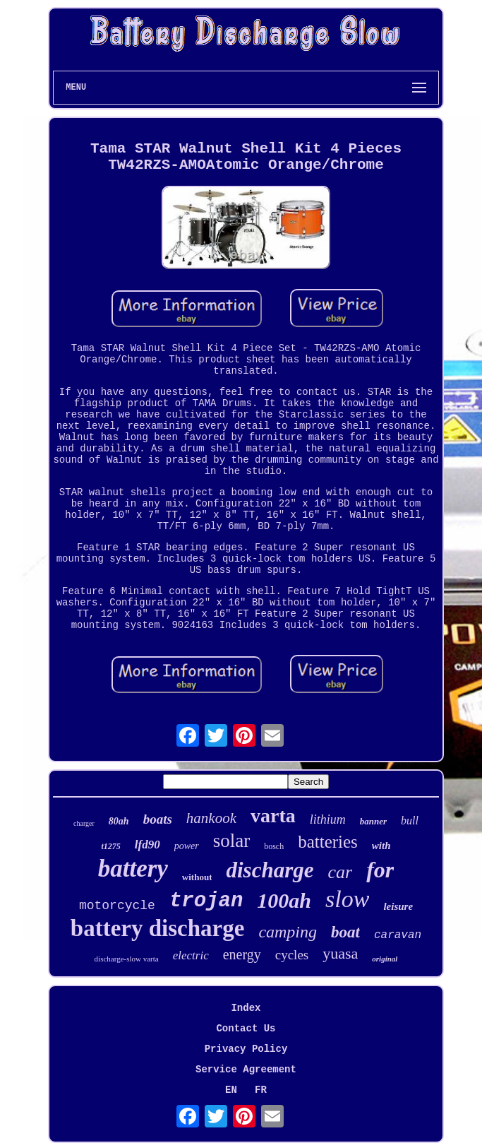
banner (373, 821)
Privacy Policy (246, 1049)
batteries (328, 841)
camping (287, 932)
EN (231, 1090)
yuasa (340, 953)
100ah (284, 900)
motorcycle (117, 906)
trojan (206, 901)
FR (261, 1090)
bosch (274, 846)
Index (245, 1008)
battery (133, 868)
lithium (328, 819)
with (381, 845)
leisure (398, 906)
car (339, 872)
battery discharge (158, 928)
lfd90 (147, 844)
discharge (269, 870)
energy (242, 954)
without (197, 877)
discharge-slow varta (127, 958)
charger (84, 823)
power (186, 846)
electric (191, 955)
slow (347, 899)
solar (231, 840)
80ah (119, 821)
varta (273, 816)
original (384, 958)
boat (345, 932)
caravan (397, 935)
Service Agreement (245, 1069)
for (380, 869)
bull (409, 821)
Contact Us (245, 1028)
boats (157, 819)
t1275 (110, 846)
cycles (291, 954)
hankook (211, 818)
